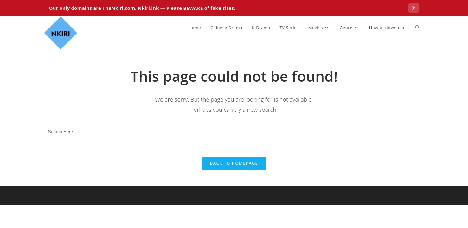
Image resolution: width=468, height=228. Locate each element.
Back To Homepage (234, 163)
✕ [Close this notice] (413, 8)
